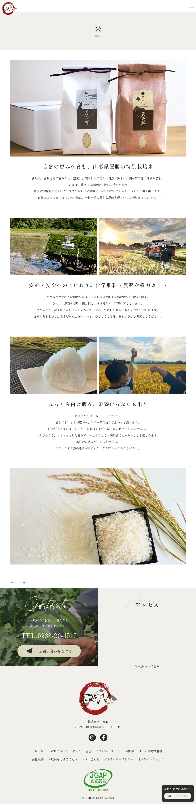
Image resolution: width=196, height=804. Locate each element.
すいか (76, 751)
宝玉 (88, 751)
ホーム (38, 751)
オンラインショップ (151, 759)
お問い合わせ (90, 759)
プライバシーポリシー (118, 759)
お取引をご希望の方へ (62, 759)
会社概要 (38, 759)
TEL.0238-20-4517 (49, 635)
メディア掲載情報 (150, 751)
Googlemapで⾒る (147, 666)
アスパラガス (105, 751)
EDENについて (57, 751)
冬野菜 (129, 751)
